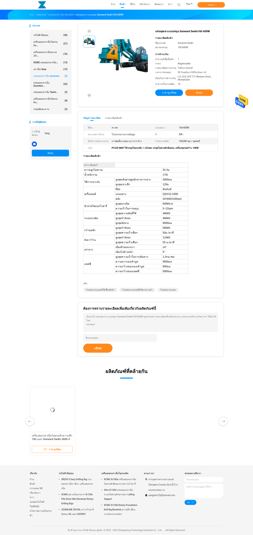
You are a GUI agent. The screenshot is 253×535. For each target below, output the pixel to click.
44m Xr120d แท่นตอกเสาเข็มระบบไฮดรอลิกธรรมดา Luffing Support (119, 494)
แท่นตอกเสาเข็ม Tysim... (50, 92)
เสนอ (97, 348)
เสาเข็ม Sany (50, 69)
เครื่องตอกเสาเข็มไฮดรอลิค (114, 473)
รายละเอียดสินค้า (113, 118)
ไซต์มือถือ (34, 506)
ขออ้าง (211, 5)
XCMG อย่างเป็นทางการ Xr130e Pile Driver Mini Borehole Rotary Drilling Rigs (77, 499)
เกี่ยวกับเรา (35, 493)
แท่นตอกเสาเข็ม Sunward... (50, 76)
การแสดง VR (36, 488)
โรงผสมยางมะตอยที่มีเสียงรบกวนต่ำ (137, 290)
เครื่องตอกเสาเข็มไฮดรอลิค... (50, 44)
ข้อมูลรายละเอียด (92, 118)
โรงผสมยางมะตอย (168, 290)
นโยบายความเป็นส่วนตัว (41, 513)
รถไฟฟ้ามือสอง (50, 35)
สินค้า (32, 484)
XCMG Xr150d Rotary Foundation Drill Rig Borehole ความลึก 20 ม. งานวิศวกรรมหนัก (120, 509)
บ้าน (32, 479)
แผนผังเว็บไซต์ (37, 502)
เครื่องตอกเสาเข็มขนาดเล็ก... (50, 54)
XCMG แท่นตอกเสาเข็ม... (50, 62)
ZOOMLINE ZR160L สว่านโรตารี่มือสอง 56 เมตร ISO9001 (77, 511)
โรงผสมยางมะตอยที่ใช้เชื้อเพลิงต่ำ (100, 290)
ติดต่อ (50, 153)
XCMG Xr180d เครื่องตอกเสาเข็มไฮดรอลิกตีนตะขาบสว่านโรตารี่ (120, 481)
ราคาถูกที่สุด (169, 92)
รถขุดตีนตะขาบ (50, 109)
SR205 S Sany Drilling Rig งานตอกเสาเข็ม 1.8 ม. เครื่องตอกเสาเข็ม (77, 484)
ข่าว (32, 497)
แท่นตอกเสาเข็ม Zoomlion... (50, 84)
